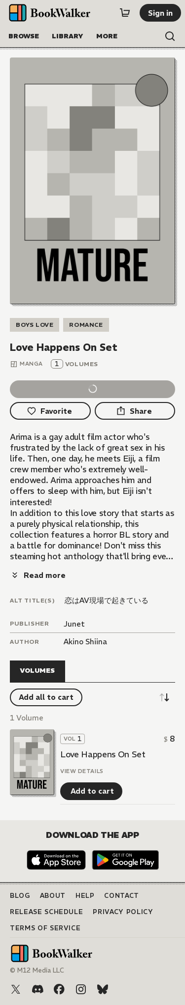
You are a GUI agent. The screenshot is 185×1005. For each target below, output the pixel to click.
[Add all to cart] (46, 697)
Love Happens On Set (103, 754)
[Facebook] (59, 989)
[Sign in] (160, 13)
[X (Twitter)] (16, 989)
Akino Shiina (85, 641)
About (53, 895)
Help (85, 895)
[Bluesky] (103, 989)
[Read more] (38, 575)
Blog (20, 895)
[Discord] (37, 989)
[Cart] (125, 13)
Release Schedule (46, 912)
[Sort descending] (164, 697)
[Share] (135, 411)
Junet (74, 624)
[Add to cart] (91, 791)
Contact (121, 895)
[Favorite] (50, 411)
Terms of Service (45, 928)
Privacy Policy (123, 912)
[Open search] (170, 36)
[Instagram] (81, 989)
